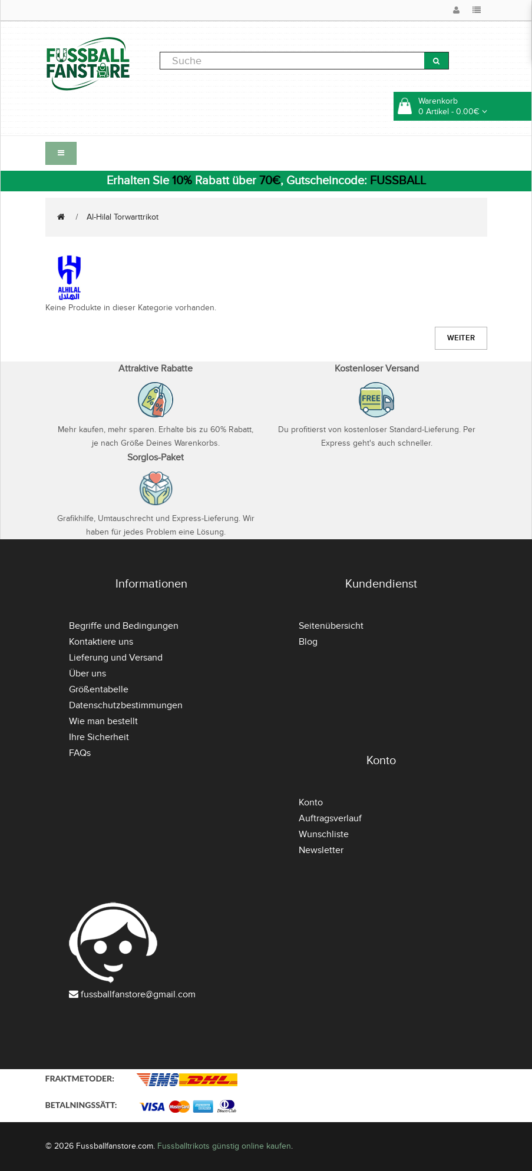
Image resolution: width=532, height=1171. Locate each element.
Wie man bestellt (103, 721)
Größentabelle (98, 689)
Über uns (87, 673)
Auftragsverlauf (330, 818)
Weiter (461, 338)
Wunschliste (324, 834)
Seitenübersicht (331, 626)
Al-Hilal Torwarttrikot (122, 217)
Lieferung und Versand (116, 658)
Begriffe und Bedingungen (124, 626)
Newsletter (321, 850)
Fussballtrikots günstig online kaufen (224, 1146)
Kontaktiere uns (101, 642)
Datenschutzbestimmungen (126, 705)
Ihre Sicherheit (99, 737)
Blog (308, 642)
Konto (311, 802)
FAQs (80, 753)
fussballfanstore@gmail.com (138, 994)
